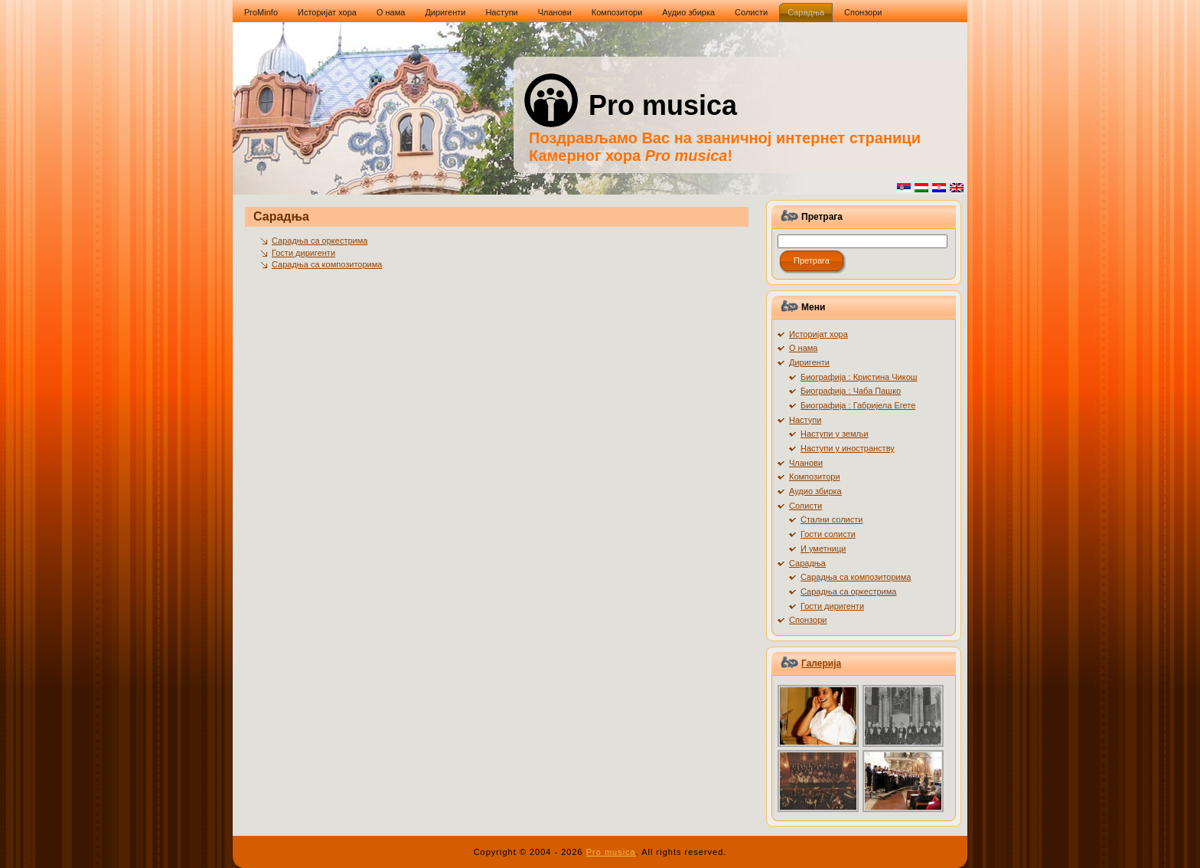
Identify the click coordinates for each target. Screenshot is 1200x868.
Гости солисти (828, 534)
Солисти (805, 505)
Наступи (805, 419)
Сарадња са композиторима (327, 264)
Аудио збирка (815, 491)
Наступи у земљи (835, 433)
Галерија (821, 663)
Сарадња (281, 216)
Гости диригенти (303, 252)
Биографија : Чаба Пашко (851, 390)
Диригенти (809, 362)
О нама (803, 347)
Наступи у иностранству (848, 448)
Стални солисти (831, 519)
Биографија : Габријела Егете (858, 405)
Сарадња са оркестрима (319, 240)
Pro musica (663, 105)
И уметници (823, 548)
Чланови (806, 462)
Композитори (814, 476)
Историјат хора (818, 334)
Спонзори (808, 619)
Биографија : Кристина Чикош (859, 377)
